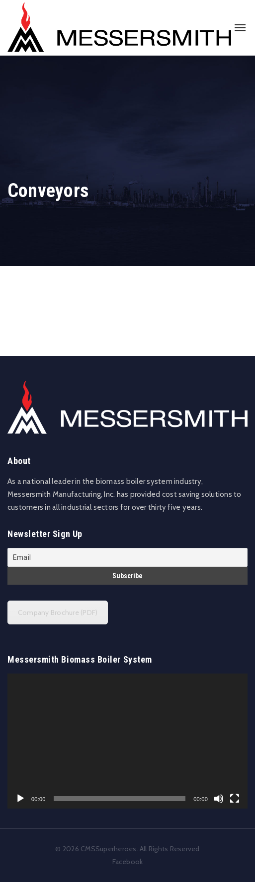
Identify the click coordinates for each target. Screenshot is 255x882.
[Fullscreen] (235, 799)
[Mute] (219, 799)
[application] (127, 741)
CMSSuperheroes (108, 848)
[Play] (20, 799)
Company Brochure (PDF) (57, 612)
